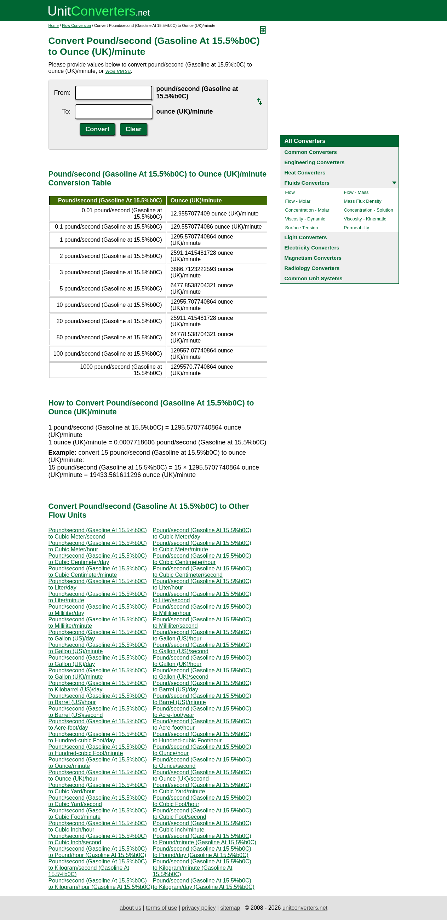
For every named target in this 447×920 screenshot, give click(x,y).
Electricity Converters (312, 248)
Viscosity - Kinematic (365, 219)
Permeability (356, 227)
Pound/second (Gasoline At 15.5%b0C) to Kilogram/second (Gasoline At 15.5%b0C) (97, 867)
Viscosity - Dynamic (305, 219)
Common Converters (311, 152)
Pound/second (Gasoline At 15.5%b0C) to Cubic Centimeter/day (97, 559)
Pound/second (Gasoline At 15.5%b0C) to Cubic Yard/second (97, 801)
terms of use (161, 908)
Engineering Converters (315, 162)
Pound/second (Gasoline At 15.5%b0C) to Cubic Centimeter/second (202, 571)
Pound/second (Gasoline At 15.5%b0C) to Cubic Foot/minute (97, 813)
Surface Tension (301, 227)
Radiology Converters (312, 268)
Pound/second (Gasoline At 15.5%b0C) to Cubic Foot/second (202, 813)
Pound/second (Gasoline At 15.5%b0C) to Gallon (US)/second (202, 648)
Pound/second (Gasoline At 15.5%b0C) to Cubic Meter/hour (97, 546)
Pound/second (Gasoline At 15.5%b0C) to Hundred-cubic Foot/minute (97, 750)
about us (130, 908)
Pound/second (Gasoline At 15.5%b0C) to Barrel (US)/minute (202, 699)
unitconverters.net (304, 908)
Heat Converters (305, 172)
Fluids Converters (307, 183)
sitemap (230, 908)
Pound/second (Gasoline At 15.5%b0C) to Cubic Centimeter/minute (97, 571)
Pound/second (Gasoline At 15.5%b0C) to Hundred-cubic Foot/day (97, 737)
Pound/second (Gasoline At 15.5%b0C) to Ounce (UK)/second (202, 775)
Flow (290, 192)
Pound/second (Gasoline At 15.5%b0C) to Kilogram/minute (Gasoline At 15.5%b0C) (202, 867)
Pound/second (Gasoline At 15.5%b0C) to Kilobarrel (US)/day (97, 686)
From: (62, 92)
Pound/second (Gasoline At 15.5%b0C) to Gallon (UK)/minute (97, 673)
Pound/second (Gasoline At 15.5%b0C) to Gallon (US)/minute (97, 648)
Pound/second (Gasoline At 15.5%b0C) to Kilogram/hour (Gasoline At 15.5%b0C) (100, 884)
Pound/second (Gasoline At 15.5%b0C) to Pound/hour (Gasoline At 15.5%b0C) (97, 852)
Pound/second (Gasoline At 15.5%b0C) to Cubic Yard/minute (202, 788)
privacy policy (199, 908)
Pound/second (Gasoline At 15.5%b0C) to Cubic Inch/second (97, 839)
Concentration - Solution (368, 210)
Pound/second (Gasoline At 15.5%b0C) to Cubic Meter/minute (202, 546)
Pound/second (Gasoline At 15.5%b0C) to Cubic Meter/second (97, 533)
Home (53, 25)
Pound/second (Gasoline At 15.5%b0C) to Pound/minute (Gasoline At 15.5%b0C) (205, 839)
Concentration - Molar (307, 210)
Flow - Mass (356, 192)
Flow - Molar (298, 201)
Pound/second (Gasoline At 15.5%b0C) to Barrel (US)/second (97, 712)
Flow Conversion (76, 25)
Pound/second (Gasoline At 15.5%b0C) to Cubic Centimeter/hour (202, 559)
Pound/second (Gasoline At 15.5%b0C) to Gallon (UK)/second (202, 673)
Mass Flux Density (363, 201)
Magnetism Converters (313, 258)
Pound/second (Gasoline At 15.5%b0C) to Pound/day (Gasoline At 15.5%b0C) (202, 852)
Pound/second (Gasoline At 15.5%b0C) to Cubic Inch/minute (202, 826)
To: (66, 111)
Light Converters (306, 237)
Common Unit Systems (314, 278)
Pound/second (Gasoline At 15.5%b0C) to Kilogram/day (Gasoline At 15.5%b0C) (203, 884)
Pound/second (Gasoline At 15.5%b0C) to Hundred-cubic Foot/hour (202, 737)
